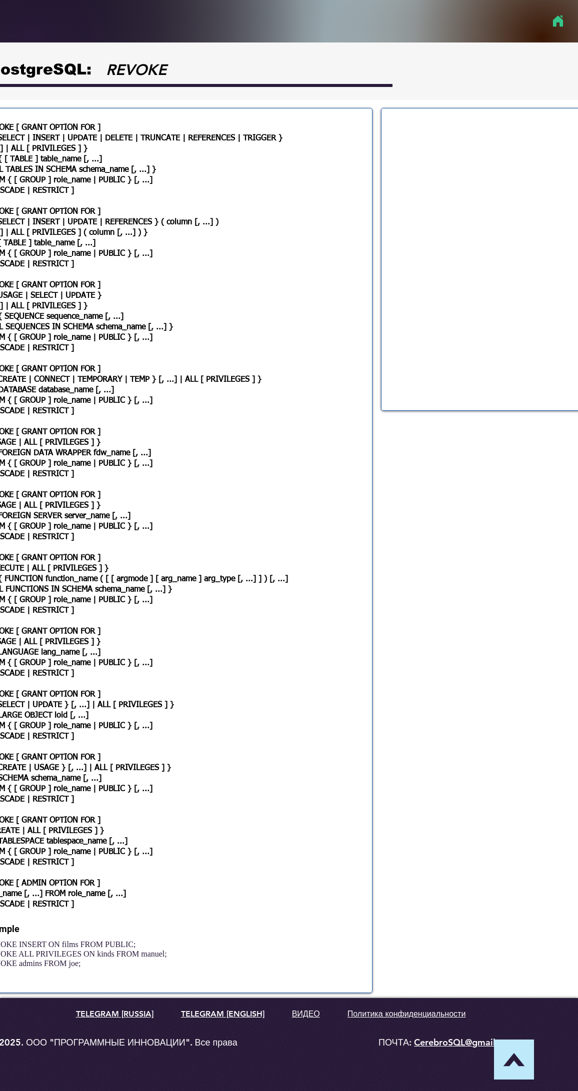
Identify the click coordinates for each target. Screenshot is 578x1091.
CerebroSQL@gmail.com (465, 1042)
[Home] (557, 20)
